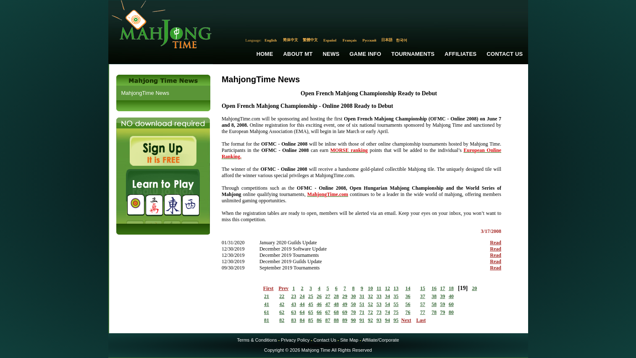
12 (387, 288)
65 (310, 312)
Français (350, 40)
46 (319, 304)
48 (336, 304)
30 (353, 296)
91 (361, 320)
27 (327, 296)
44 (302, 304)
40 (451, 296)
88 (336, 320)
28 (336, 296)
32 (370, 296)
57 (422, 304)
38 (434, 296)
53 (379, 304)
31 (361, 296)
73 (379, 312)
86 (319, 320)
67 (327, 312)
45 (310, 304)
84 (302, 320)
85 (310, 320)
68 (336, 312)
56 (408, 304)
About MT (298, 54)
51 (361, 304)
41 (266, 304)
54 (387, 304)
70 (353, 312)
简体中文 (290, 40)
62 (281, 312)
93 (379, 320)
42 (281, 304)
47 (327, 304)
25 (310, 296)
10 (370, 288)
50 (353, 304)
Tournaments (412, 54)
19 (463, 288)
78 (434, 312)
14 (408, 288)
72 (370, 312)
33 (379, 296)
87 (327, 320)
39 (442, 296)
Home (264, 54)
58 (434, 304)
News (331, 54)
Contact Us (505, 54)
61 (266, 312)
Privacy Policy (295, 339)
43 (293, 304)
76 (408, 312)
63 (293, 312)
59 (442, 304)
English (270, 40)
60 (451, 304)
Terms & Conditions (257, 339)
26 (319, 296)
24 (302, 296)
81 (266, 320)
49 (344, 304)
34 (387, 296)
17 (442, 288)
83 (293, 320)
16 (434, 288)
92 (370, 320)
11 (379, 288)
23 (293, 296)
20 (474, 288)
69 (344, 312)
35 (395, 296)
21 (266, 296)
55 (395, 304)
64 (302, 312)
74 (387, 312)
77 (422, 312)
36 (408, 296)
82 (281, 320)
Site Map (349, 339)
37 (422, 296)
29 (344, 296)
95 (395, 320)
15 (422, 288)
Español (329, 40)
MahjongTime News (145, 93)
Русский (369, 40)
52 (370, 304)
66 (319, 312)
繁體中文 (310, 40)
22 (281, 296)
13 (395, 288)
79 (442, 312)
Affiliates (460, 54)
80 (451, 312)
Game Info (365, 54)
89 (344, 320)
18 (451, 288)
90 (353, 320)
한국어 (401, 40)
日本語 (387, 40)
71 (361, 312)
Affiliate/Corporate (380, 339)
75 (395, 312)
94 (387, 320)
